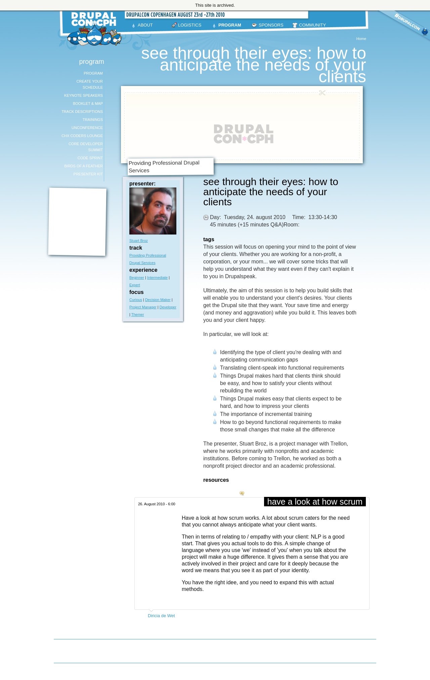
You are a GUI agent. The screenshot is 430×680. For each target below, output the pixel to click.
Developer (168, 307)
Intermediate (157, 277)
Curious (135, 300)
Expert (134, 285)
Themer (137, 314)
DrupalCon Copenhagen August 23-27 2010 (95, 29)
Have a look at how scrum (314, 501)
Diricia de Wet (161, 615)
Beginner (136, 277)
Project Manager (143, 307)
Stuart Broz (138, 241)
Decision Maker (158, 300)
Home (361, 39)
